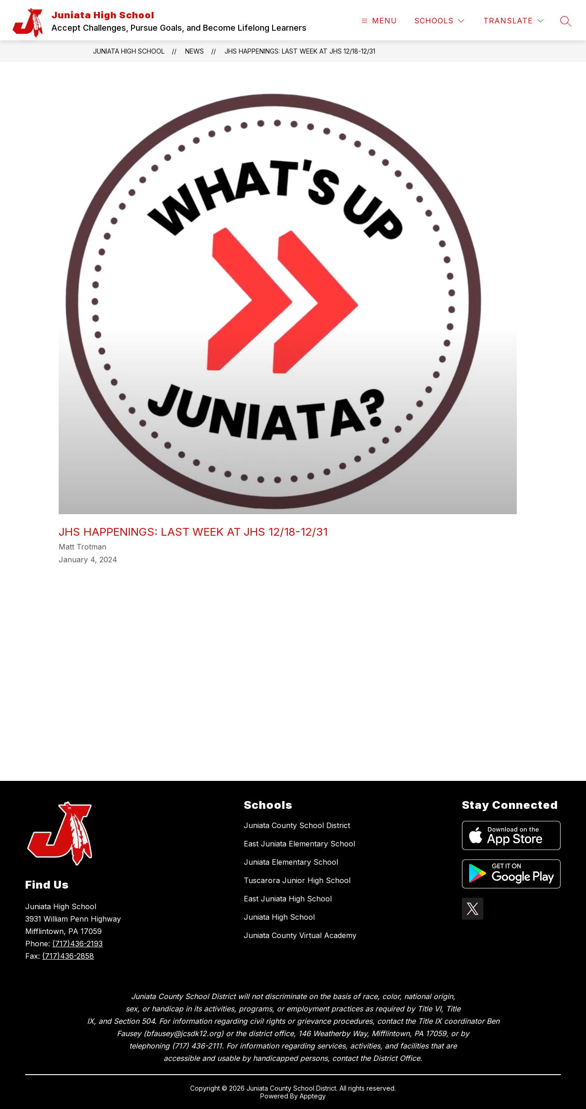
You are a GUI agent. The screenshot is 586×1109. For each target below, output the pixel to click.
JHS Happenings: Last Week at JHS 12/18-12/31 (300, 51)
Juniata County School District (297, 825)
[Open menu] (378, 21)
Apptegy (313, 1096)
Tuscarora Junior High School (297, 880)
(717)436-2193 (77, 943)
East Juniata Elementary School (299, 843)
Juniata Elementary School (291, 862)
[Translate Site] (513, 21)
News (194, 51)
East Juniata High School (288, 898)
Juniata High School (128, 51)
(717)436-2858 (68, 956)
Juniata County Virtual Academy (300, 935)
